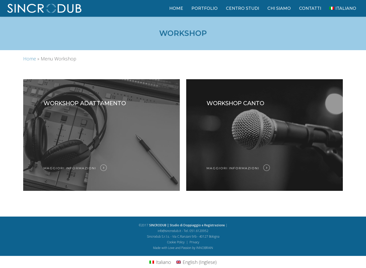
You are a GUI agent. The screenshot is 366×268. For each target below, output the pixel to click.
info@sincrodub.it (169, 231)
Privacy (194, 242)
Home (29, 59)
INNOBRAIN (204, 248)
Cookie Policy (176, 242)
